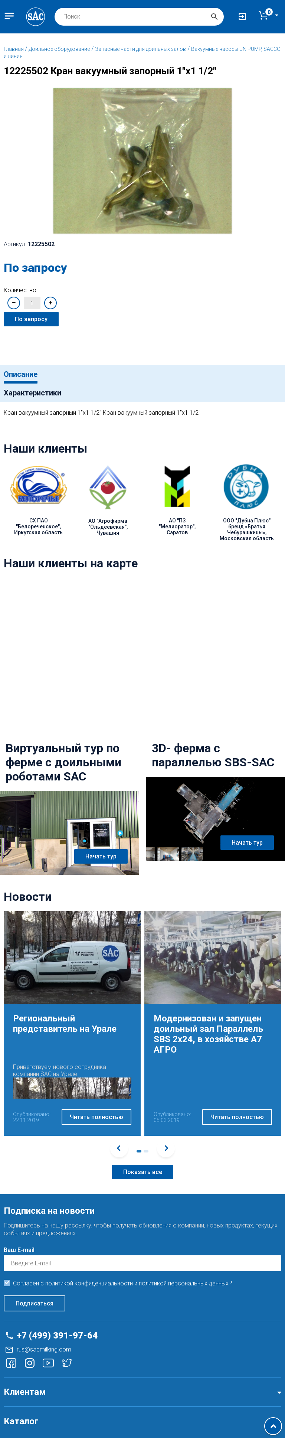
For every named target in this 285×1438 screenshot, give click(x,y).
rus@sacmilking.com (44, 1349)
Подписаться (34, 1303)
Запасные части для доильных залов (140, 49)
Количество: (20, 290)
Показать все (142, 1171)
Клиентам (25, 1392)
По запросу (31, 319)
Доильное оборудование (59, 49)
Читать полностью (96, 1117)
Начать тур (101, 856)
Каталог (21, 1421)
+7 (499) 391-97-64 (57, 1335)
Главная (14, 49)
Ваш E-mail (19, 1249)
